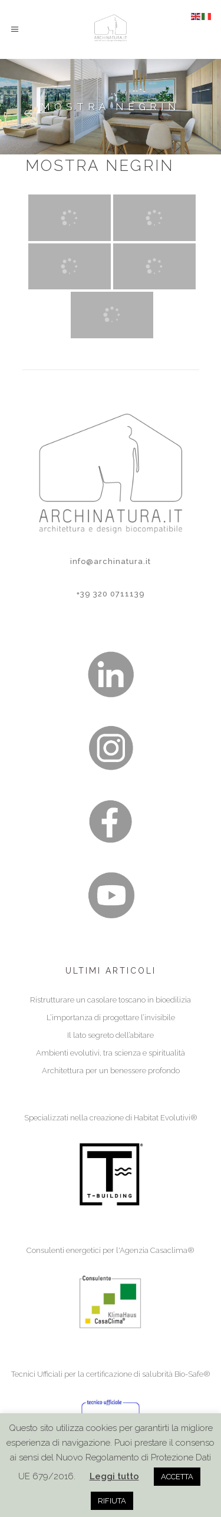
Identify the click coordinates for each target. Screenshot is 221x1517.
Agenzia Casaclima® (157, 1250)
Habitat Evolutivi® (165, 1117)
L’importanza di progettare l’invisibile (111, 1017)
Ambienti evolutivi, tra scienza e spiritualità (110, 1052)
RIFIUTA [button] (112, 1500)
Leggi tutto (114, 1476)
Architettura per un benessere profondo (111, 1070)
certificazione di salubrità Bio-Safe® (148, 1374)
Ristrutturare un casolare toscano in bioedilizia (110, 999)
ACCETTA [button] (177, 1476)
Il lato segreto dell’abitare (110, 1035)
